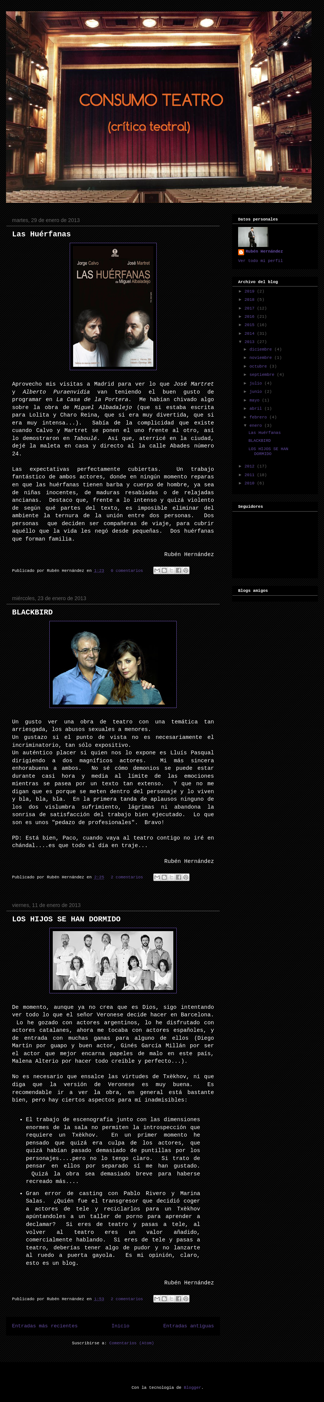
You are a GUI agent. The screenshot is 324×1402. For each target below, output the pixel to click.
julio (256, 383)
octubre (259, 366)
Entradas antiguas (188, 1326)
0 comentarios (127, 570)
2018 (251, 299)
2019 (251, 291)
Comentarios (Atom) (131, 1343)
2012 (251, 466)
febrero (259, 417)
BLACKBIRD (32, 612)
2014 (251, 333)
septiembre (263, 374)
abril (256, 408)
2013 (251, 342)
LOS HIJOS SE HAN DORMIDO (66, 919)
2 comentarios (127, 877)
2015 (251, 325)
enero (256, 425)
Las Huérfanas (41, 234)
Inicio (120, 1326)
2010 (251, 483)
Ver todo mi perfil (260, 261)
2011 (251, 475)
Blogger (192, 1387)
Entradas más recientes (45, 1326)
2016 (251, 316)
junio (256, 391)
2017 (251, 308)
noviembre (261, 357)
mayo (255, 400)
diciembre (261, 349)
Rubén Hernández (264, 251)
